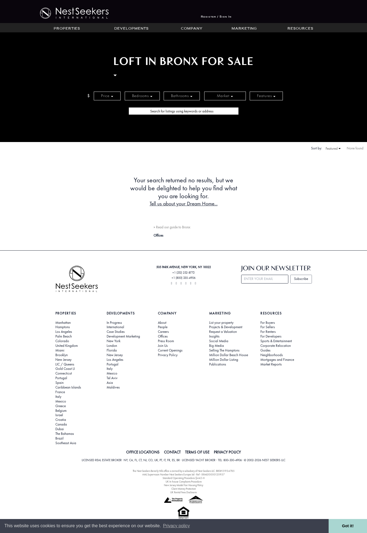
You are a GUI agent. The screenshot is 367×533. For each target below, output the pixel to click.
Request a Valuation (223, 332)
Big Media (216, 346)
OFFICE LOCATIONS (143, 452)
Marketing (244, 28)
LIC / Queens (64, 364)
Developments (131, 28)
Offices (163, 336)
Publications (217, 364)
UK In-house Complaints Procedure (184, 481)
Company (192, 28)
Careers (163, 332)
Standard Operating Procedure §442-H (183, 478)
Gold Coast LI (65, 369)
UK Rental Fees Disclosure (183, 492)
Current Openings (170, 350)
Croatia (60, 420)
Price (107, 95)
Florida (112, 350)
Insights (214, 336)
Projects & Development (225, 327)
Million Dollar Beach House (228, 355)
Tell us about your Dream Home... (184, 203)
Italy (58, 397)
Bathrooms (181, 95)
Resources (300, 28)
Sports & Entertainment (276, 341)
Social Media (218, 341)
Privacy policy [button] (176, 525)
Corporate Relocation (275, 346)
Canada (61, 424)
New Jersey (63, 360)
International (115, 327)
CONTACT (172, 452)
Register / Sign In (216, 17)
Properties (67, 28)
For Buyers (267, 323)
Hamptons (62, 327)
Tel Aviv (112, 378)
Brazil (59, 438)
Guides (265, 350)
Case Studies (116, 332)
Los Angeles (63, 332)
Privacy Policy (168, 355)
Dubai (59, 429)
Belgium (61, 411)
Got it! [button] (348, 526)
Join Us (163, 346)
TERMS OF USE (197, 452)
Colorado (62, 341)
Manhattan (63, 323)
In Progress (114, 323)
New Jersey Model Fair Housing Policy (183, 485)
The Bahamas (64, 434)
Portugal (61, 378)
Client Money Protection (183, 489)
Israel (59, 415)
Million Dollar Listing (223, 360)
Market (225, 95)
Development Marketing (123, 336)
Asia (110, 383)
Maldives (113, 387)
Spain (59, 383)
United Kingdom (66, 346)
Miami (59, 350)
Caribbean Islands (68, 387)
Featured (333, 148)
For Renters (268, 332)
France (60, 392)
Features (266, 95)
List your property (221, 323)
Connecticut (63, 373)
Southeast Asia (65, 443)
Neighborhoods (271, 355)
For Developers (270, 336)
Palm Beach (63, 336)
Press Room (166, 341)
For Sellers (267, 327)
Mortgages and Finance (277, 360)
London (112, 346)
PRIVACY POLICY (227, 452)
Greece (60, 406)
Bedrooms (142, 95)
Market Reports (271, 364)
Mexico (60, 401)
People (162, 327)
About (162, 323)
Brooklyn (61, 355)
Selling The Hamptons (224, 350)
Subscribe (301, 278)
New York (113, 341)
